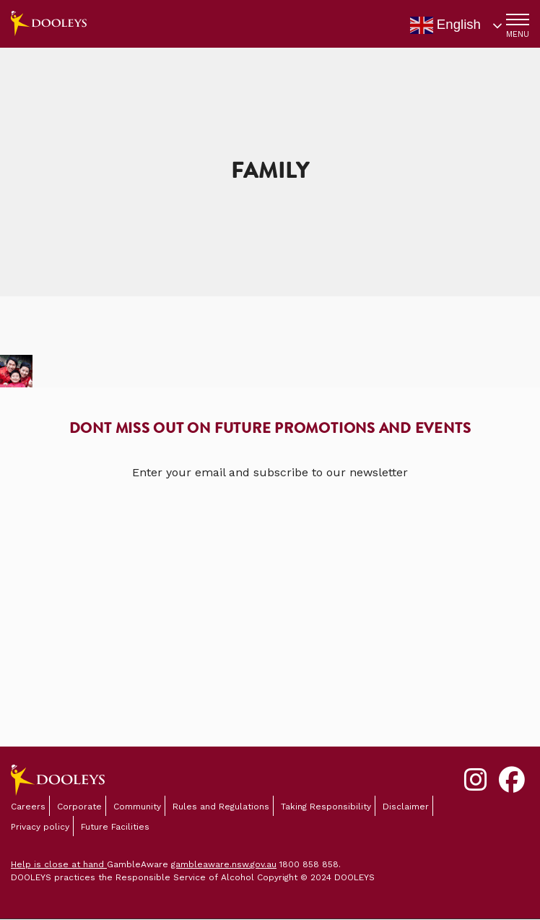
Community (137, 806)
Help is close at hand (59, 864)
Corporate (79, 806)
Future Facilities (115, 827)
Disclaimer (406, 806)
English (445, 25)
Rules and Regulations (221, 806)
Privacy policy (40, 827)
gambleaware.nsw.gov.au (223, 864)
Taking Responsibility (326, 806)
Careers (28, 806)
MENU (517, 34)
